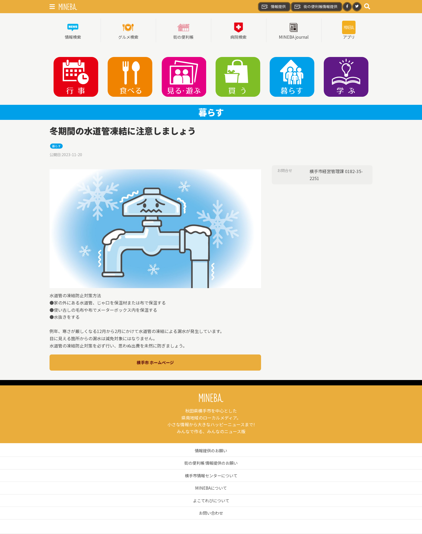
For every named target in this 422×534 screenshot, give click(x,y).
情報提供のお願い (211, 451)
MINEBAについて (211, 488)
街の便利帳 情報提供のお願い (211, 463)
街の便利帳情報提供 (316, 7)
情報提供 (273, 7)
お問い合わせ (211, 513)
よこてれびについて (211, 501)
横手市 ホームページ (155, 363)
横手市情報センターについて (211, 476)
